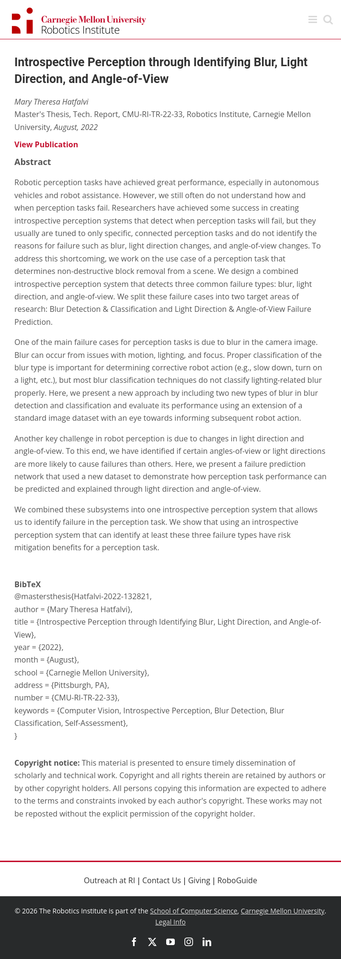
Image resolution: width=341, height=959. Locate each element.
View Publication (46, 144)
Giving (199, 880)
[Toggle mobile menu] (313, 19)
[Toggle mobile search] (328, 19)
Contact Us (161, 880)
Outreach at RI (109, 880)
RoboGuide (237, 880)
